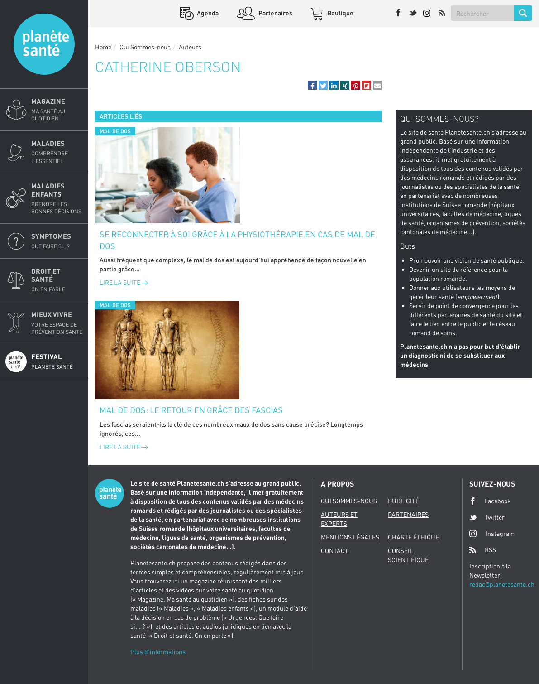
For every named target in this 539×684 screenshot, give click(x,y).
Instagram (492, 533)
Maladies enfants (57, 198)
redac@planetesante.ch (501, 584)
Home (103, 47)
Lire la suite (124, 282)
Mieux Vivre (57, 323)
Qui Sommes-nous (145, 47)
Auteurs (190, 47)
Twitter (487, 517)
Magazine (57, 109)
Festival (57, 361)
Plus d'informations (158, 651)
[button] (312, 85)
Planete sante (44, 44)
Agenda (207, 13)
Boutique (339, 13)
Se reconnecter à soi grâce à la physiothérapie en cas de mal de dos (237, 240)
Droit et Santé (57, 280)
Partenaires (274, 13)
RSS (482, 549)
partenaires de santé (467, 314)
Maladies (57, 151)
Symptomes (57, 241)
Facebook (490, 501)
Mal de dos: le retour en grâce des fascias (191, 410)
